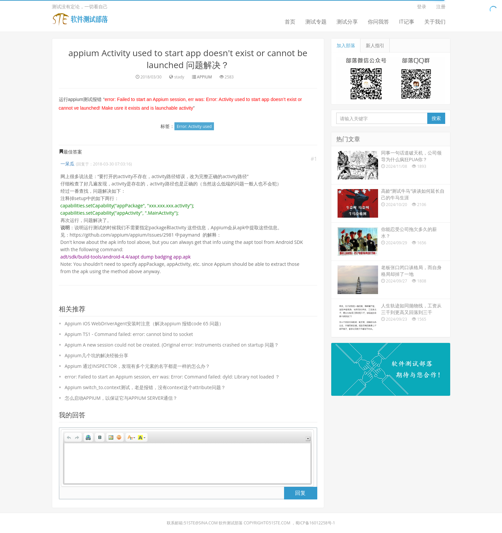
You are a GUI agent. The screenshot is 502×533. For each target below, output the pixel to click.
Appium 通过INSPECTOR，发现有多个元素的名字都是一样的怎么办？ (137, 366)
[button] (69, 437)
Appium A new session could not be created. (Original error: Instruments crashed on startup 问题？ (172, 345)
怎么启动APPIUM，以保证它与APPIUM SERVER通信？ (121, 398)
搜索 (436, 118)
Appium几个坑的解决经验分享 (96, 355)
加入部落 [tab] (346, 45)
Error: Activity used (194, 126)
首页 (290, 21)
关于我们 (435, 21)
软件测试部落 (231, 523)
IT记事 (406, 21)
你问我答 (378, 21)
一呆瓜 (67, 163)
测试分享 (347, 21)
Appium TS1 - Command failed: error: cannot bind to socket (129, 334)
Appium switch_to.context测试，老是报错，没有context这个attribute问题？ (145, 387)
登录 (421, 6)
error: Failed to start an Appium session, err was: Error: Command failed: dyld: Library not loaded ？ (172, 376)
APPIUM (204, 77)
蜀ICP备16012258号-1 (315, 523)
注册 (441, 6)
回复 (300, 492)
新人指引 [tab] (375, 45)
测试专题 (316, 21)
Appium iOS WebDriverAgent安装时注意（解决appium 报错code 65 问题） (144, 323)
